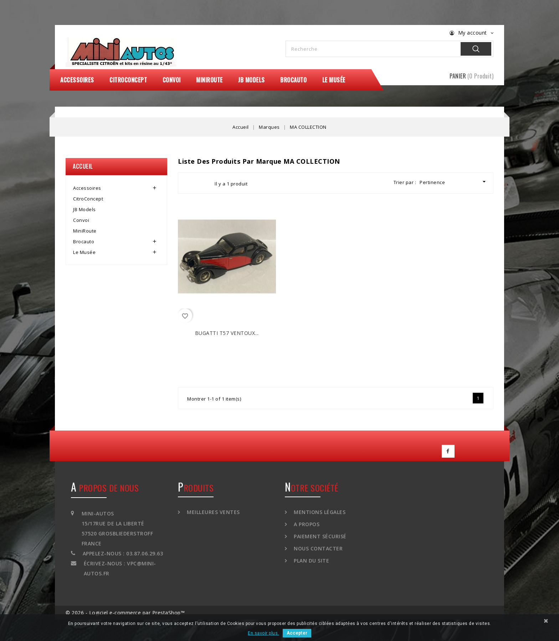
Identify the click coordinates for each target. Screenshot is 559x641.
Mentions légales (319, 512)
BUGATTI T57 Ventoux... (227, 333)
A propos (306, 524)
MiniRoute (209, 80)
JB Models (251, 80)
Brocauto (293, 80)
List (202, 183)
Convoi (172, 80)
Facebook (448, 451)
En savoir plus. (263, 633)
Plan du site (310, 560)
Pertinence (454, 181)
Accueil (83, 166)
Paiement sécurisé (319, 536)
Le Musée (333, 80)
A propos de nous (105, 487)
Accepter (297, 633)
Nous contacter (317, 548)
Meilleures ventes (212, 512)
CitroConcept (128, 80)
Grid (190, 183)
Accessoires (77, 80)
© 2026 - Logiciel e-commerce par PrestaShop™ (125, 612)
